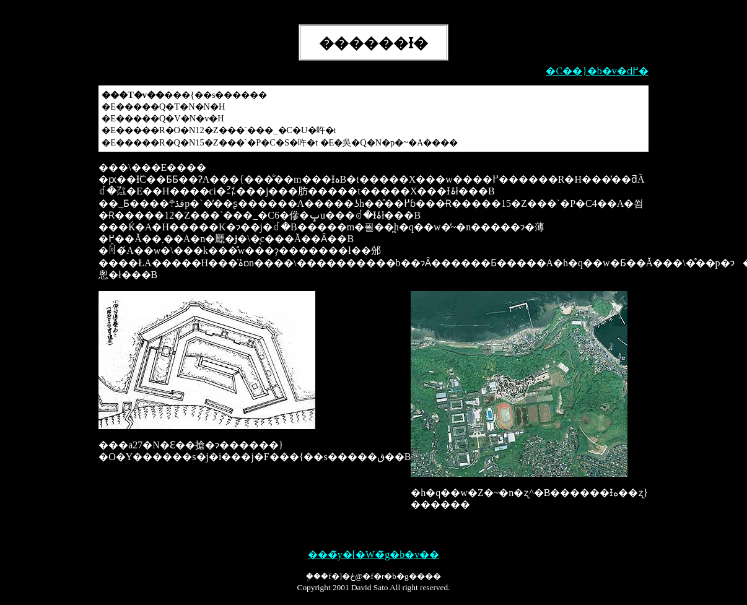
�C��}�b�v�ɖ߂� (597, 71)
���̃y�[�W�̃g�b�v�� (373, 554)
